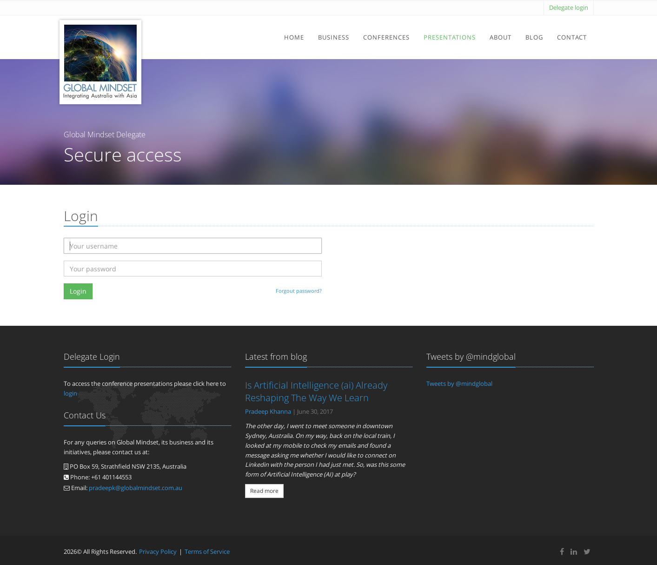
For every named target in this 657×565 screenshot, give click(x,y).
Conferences (386, 37)
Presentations (450, 37)
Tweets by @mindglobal (459, 383)
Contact (572, 37)
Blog (534, 37)
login (70, 393)
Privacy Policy (158, 551)
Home (294, 37)
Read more (264, 491)
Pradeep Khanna (268, 411)
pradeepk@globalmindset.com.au (135, 488)
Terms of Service (207, 551)
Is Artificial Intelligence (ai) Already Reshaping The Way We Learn (316, 391)
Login (78, 291)
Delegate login (568, 7)
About (500, 37)
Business (333, 37)
